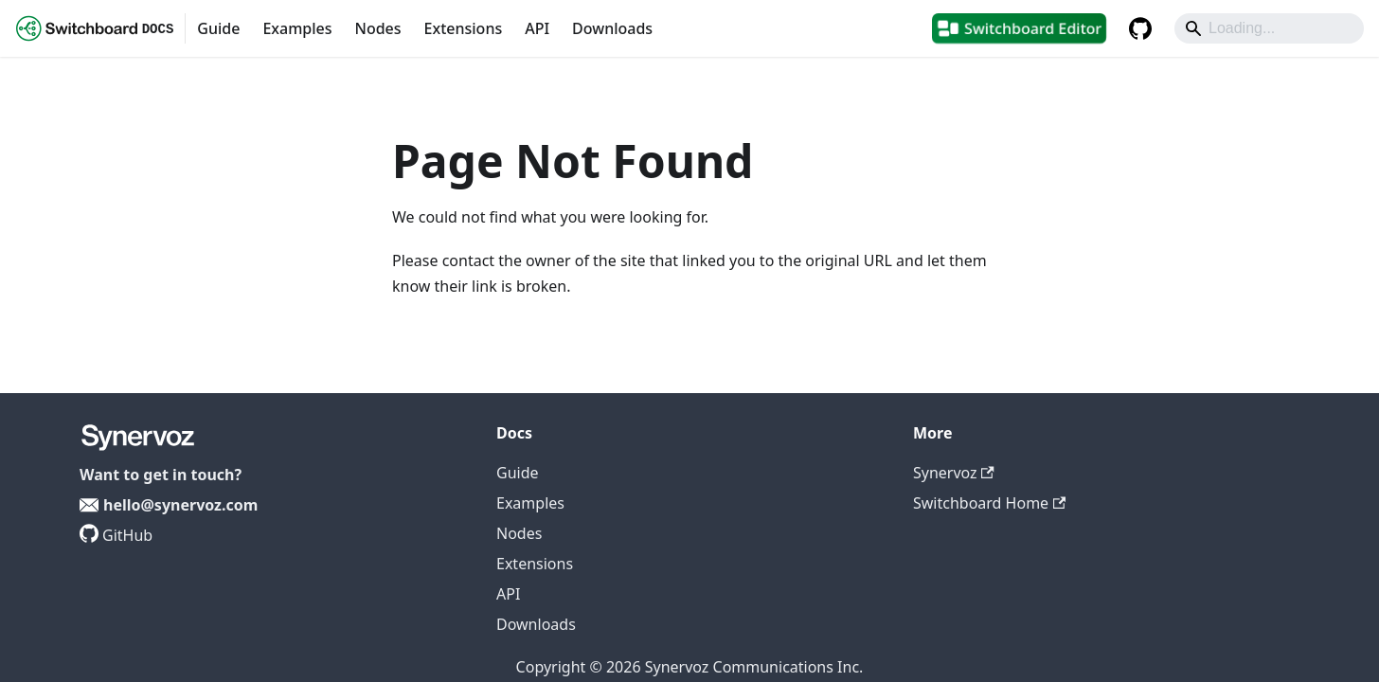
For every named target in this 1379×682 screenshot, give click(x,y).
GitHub (127, 535)
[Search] (1269, 28)
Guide (218, 28)
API (537, 28)
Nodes (377, 28)
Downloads (612, 28)
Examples (296, 28)
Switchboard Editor (1032, 28)
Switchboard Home (989, 503)
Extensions (463, 28)
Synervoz (953, 472)
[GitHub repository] (1140, 28)
